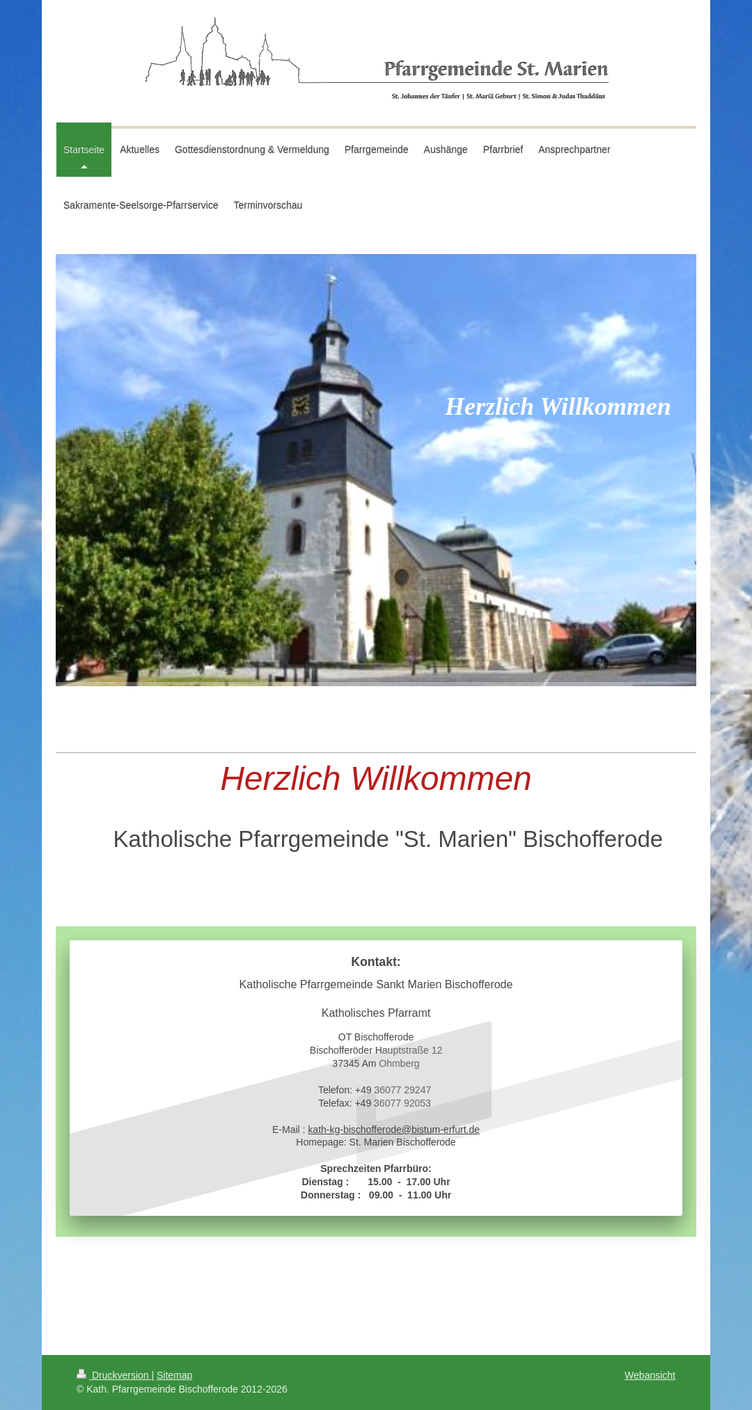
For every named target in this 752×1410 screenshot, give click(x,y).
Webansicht (650, 1375)
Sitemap (174, 1375)
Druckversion (114, 1375)
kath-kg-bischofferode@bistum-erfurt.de (394, 1129)
